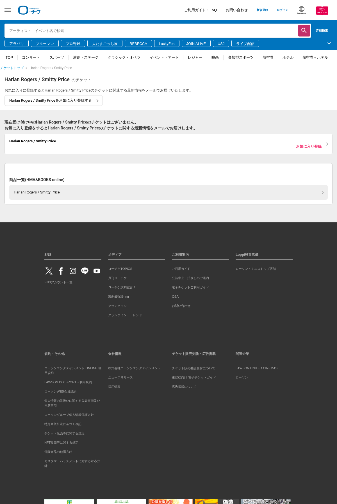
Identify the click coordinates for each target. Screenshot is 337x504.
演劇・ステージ (86, 57)
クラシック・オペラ (124, 57)
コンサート (31, 57)
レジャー (195, 57)
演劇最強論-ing (118, 296)
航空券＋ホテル (315, 57)
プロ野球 (73, 44)
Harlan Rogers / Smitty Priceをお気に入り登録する (50, 100)
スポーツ (56, 57)
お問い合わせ (237, 10)
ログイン (282, 10)
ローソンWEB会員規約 (60, 391)
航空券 (268, 57)
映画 (215, 57)
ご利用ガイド (181, 268)
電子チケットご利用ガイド (190, 287)
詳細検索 (322, 30)
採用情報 (114, 386)
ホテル (288, 57)
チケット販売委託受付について (193, 368)
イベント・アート (164, 57)
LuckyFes (167, 44)
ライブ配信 (245, 44)
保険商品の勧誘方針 (58, 451)
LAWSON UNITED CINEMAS (256, 368)
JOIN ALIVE (196, 44)
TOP (9, 57)
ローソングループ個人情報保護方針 (69, 414)
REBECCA (138, 44)
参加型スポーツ (241, 57)
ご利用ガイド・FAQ (200, 10)
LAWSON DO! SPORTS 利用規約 (68, 382)
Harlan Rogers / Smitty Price (37, 192)
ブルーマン (45, 44)
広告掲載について (184, 386)
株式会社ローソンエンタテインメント (134, 368)
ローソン (242, 377)
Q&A (175, 296)
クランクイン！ (119, 305)
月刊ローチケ (117, 278)
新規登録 (262, 10)
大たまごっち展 (105, 44)
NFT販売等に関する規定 (61, 442)
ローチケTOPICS (120, 268)
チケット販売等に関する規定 (64, 433)
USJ (221, 44)
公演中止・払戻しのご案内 (190, 278)
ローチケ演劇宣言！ (122, 287)
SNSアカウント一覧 (58, 282)
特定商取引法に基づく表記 (62, 424)
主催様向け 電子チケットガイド (194, 377)
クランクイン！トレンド (125, 315)
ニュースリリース (120, 377)
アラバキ (16, 44)
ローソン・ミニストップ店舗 (256, 268)
